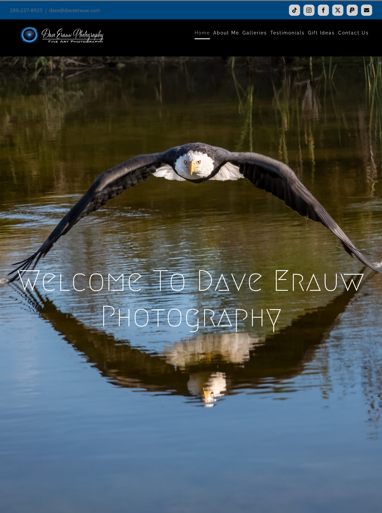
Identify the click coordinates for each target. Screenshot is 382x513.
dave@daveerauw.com (74, 10)
